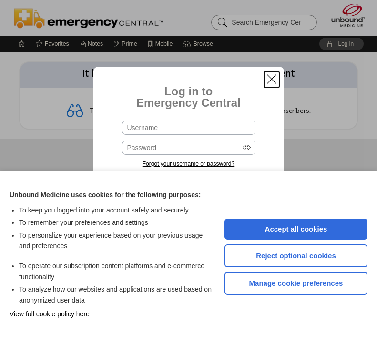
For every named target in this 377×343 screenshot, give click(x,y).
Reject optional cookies (296, 256)
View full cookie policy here (50, 314)
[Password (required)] (188, 148)
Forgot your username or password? (188, 164)
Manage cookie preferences (296, 283)
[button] (271, 79)
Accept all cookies (296, 229)
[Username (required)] (188, 128)
